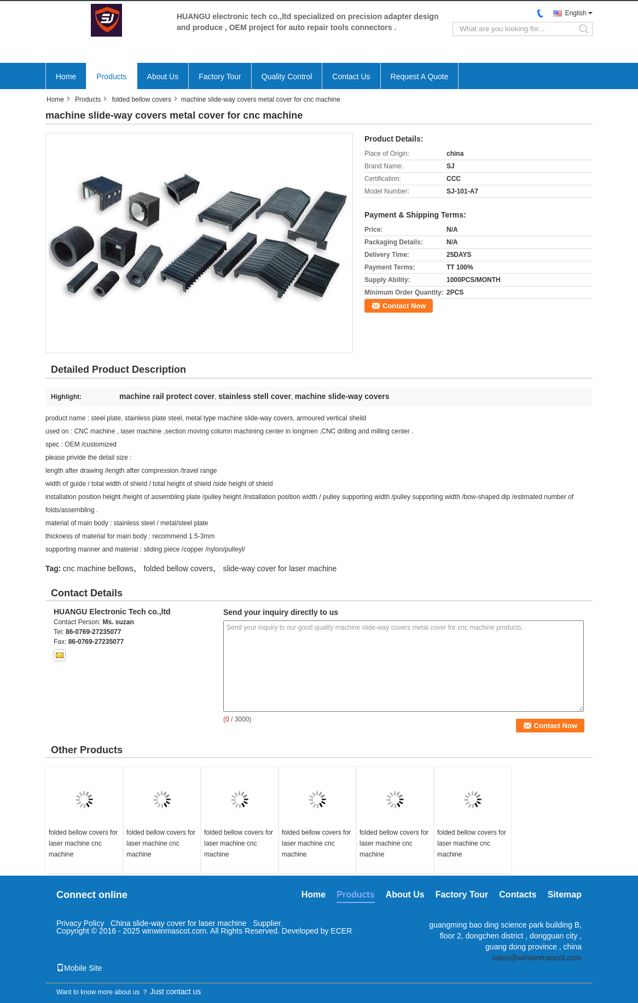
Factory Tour (220, 76)
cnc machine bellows (98, 568)
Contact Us (351, 76)
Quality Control (287, 76)
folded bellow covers (141, 99)
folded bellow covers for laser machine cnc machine (83, 843)
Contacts (517, 894)
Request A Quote (420, 76)
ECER (341, 930)
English (576, 13)
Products (111, 76)
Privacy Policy (80, 923)
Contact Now (404, 306)
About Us (163, 76)
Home (66, 76)
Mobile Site (79, 968)
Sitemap (565, 894)
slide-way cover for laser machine (280, 568)
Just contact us (175, 991)
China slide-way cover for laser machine (179, 923)
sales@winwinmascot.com (537, 957)
